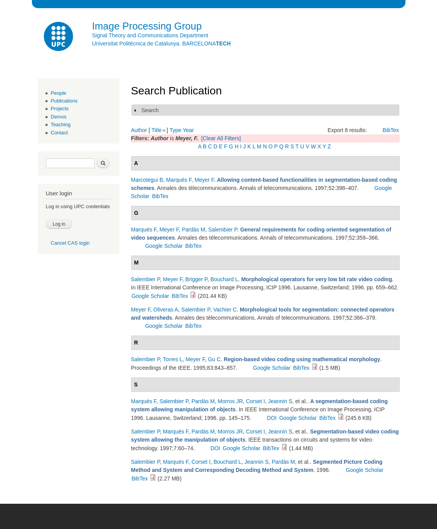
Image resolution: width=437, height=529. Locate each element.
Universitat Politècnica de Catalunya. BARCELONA (161, 43)
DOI (272, 418)
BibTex (391, 130)
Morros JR (230, 401)
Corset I (255, 401)
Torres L (173, 359)
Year (188, 130)
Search (150, 110)
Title (156, 130)
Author (139, 130)
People (58, 93)
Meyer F (204, 180)
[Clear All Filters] (221, 138)
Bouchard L (225, 279)
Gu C (214, 359)
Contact (59, 133)
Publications (64, 101)
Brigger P (196, 279)
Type (175, 130)
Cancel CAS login (70, 243)
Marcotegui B (147, 180)
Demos (58, 117)
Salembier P (222, 229)
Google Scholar (164, 246)
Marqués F (178, 180)
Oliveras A (165, 309)
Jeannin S (280, 401)
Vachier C (225, 309)
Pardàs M (193, 229)
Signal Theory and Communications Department (150, 35)
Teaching (60, 124)
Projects (59, 108)
